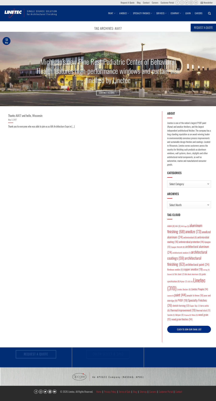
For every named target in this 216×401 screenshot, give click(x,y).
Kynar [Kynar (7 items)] (183, 281)
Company (176, 13)
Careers (155, 2)
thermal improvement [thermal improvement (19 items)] (183, 310)
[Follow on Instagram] (182, 3)
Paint (111, 13)
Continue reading (108, 92)
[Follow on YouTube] (196, 3)
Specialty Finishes (142, 13)
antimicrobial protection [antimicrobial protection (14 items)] (191, 242)
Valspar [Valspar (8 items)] (179, 314)
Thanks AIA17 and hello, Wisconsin (25, 115)
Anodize (124, 13)
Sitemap (143, 391)
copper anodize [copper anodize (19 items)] (192, 269)
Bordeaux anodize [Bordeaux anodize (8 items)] (175, 269)
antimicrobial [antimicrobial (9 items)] (190, 237)
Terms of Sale (124, 391)
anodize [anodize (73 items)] (193, 231)
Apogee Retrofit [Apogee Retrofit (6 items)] (178, 247)
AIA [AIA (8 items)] (178, 226)
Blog (139, 2)
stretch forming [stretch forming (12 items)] (180, 305)
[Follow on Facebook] (177, 3)
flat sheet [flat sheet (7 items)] (179, 274)
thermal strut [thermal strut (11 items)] (203, 310)
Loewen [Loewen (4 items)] (170, 295)
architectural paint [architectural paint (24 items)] (197, 264)
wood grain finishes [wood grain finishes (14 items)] (181, 319)
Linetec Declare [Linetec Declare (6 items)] (184, 289)
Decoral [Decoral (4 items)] (170, 274)
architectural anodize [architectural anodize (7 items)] (181, 252)
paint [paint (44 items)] (180, 294)
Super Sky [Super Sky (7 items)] (195, 305)
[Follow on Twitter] (187, 3)
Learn (188, 13)
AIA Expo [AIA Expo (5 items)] (185, 226)
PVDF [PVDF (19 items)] (182, 300)
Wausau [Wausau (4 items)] (187, 315)
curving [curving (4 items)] (206, 269)
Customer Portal (167, 2)
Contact (146, 2)
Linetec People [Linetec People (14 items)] (199, 289)
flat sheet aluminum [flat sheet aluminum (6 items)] (193, 274)
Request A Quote (127, 2)
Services (161, 13)
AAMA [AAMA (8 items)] (171, 226)
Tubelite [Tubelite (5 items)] (171, 314)
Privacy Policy (110, 391)
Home (98, 391)
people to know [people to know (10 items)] (195, 295)
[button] (207, 2)
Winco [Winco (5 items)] (195, 314)
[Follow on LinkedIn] (191, 3)
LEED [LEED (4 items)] (190, 281)
